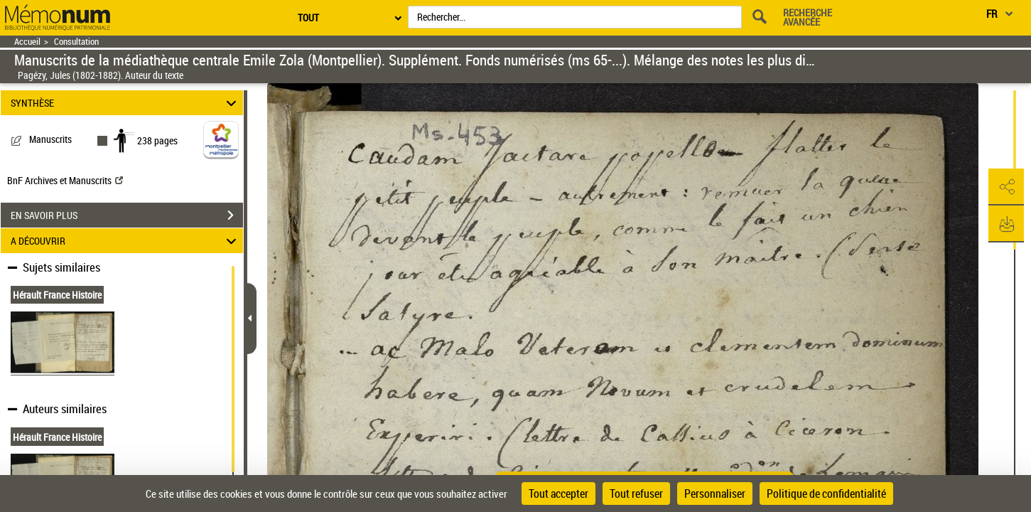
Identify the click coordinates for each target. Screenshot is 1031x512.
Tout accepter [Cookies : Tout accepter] (558, 493)
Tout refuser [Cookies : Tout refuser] (636, 493)
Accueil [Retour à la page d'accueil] (27, 42)
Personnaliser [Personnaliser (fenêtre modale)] (714, 493)
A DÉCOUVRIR (125, 240)
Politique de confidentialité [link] (826, 493)
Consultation (76, 42)
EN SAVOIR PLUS (127, 215)
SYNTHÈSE (125, 102)
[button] (1006, 187)
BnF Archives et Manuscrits (65, 180)
